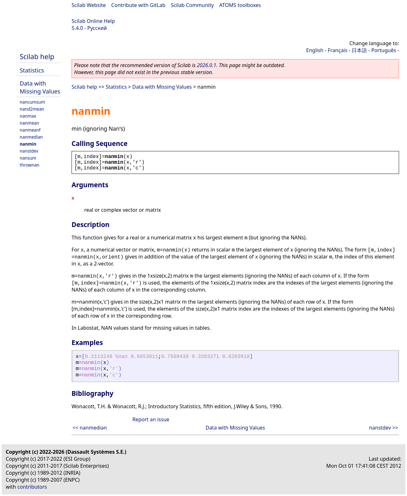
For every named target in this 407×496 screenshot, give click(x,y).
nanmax (28, 116)
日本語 (359, 50)
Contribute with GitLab (138, 5)
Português (383, 50)
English (314, 50)
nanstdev (29, 151)
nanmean (29, 123)
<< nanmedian (89, 427)
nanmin (28, 144)
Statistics (32, 70)
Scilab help (37, 56)
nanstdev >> (383, 427)
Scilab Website (89, 5)
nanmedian (31, 137)
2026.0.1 (206, 65)
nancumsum (32, 102)
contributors (32, 486)
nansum (28, 158)
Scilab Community (192, 5)
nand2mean (32, 109)
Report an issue (150, 419)
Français (338, 50)
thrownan (29, 165)
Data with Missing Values (40, 87)
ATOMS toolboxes (240, 5)
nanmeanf (30, 130)
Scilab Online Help (93, 20)
